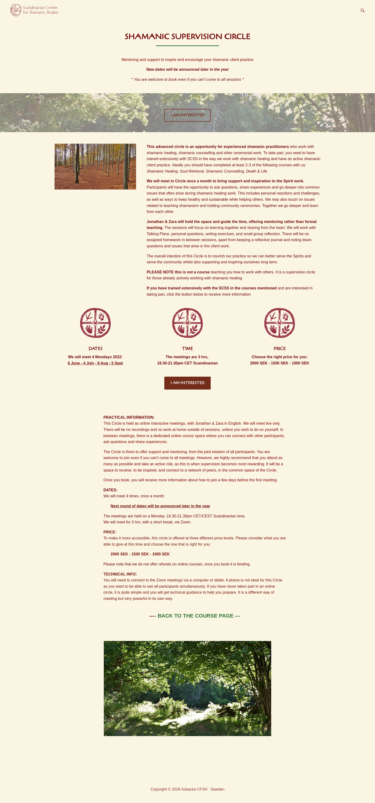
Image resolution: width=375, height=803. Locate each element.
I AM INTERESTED (187, 115)
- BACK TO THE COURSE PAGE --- (197, 616)
